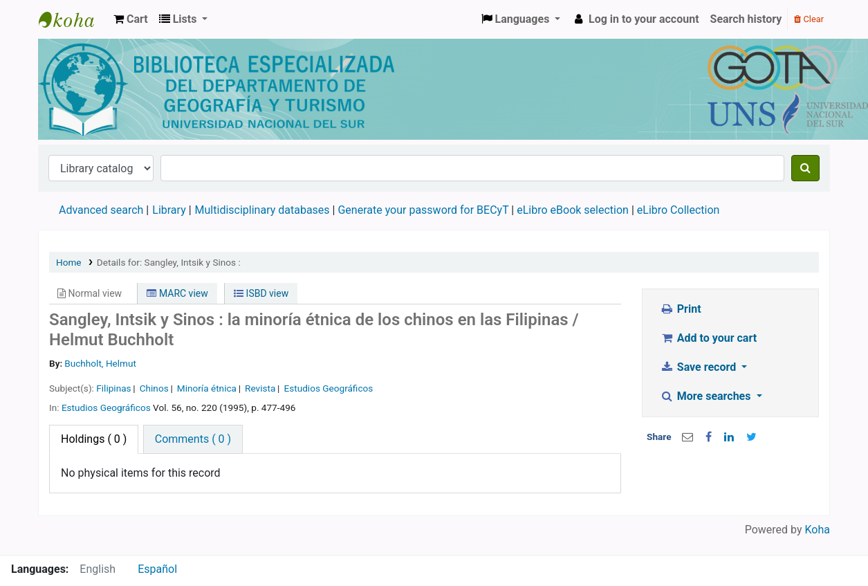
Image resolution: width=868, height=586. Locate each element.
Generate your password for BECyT (423, 210)
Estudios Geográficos (328, 388)
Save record (699, 367)
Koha (817, 529)
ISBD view (261, 293)
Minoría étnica (207, 388)
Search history (746, 19)
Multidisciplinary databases (264, 210)
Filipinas (113, 388)
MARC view (177, 293)
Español (157, 569)
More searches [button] (706, 396)
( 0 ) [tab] (94, 439)
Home (69, 262)
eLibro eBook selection (574, 210)
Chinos (154, 388)
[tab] (193, 439)
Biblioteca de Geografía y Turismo (73, 19)
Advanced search (101, 210)
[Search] (805, 168)
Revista (260, 388)
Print (680, 308)
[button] (131, 19)
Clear (809, 19)
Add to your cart (708, 338)
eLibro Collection (678, 210)
